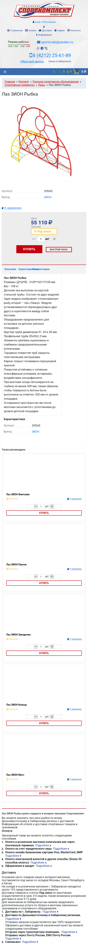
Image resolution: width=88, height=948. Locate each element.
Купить (44, 513)
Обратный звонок (32, 61)
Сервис (61, 30)
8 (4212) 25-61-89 (52, 55)
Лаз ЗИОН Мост (15, 774)
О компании (16, 30)
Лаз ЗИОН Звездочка (18, 634)
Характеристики (23, 269)
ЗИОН (48, 197)
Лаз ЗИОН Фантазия (18, 494)
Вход (37, 22)
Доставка (47, 30)
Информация (45, 34)
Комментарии (37, 269)
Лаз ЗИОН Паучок (16, 564)
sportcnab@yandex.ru (57, 42)
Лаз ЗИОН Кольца (16, 704)
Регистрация (49, 22)
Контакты (76, 30)
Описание (9, 269)
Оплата (32, 30)
